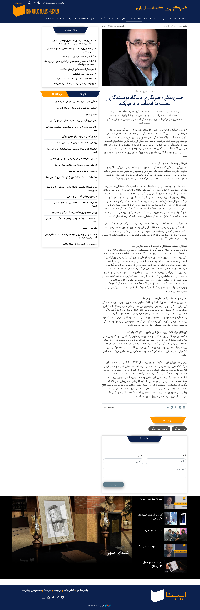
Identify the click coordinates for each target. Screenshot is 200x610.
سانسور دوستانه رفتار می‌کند (149, 546)
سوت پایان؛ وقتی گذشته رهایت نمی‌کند (80, 196)
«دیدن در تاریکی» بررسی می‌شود (83, 171)
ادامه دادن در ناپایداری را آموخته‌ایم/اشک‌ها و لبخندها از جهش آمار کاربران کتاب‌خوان (71, 236)
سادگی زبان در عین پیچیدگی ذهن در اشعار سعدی (76, 101)
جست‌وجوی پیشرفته (32, 590)
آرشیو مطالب (82, 590)
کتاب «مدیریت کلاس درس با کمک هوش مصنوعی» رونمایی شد (71, 128)
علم (145, 19)
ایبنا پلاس (71, 19)
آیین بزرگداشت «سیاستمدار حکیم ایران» (149, 517)
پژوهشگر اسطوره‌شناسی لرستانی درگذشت (77, 69)
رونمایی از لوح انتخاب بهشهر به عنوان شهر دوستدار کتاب (73, 142)
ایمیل (140, 455)
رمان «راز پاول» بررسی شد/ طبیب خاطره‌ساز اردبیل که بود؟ (72, 120)
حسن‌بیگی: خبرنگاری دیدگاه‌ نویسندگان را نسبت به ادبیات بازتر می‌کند (144, 100)
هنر (169, 19)
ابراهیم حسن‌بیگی (159, 429)
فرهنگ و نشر (103, 19)
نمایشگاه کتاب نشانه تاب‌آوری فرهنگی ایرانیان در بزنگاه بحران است (71, 150)
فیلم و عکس (47, 19)
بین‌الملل (161, 19)
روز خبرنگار (179, 429)
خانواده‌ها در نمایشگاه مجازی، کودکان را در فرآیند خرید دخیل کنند (71, 220)
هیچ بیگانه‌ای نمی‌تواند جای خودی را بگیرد (79, 136)
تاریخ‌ (152, 19)
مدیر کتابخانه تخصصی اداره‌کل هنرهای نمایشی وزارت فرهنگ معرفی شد (72, 188)
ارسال (113, 484)
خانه (184, 19)
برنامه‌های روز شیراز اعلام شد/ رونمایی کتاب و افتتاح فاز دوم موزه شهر (70, 50)
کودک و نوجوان (169, 26)
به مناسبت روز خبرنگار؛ (144, 92)
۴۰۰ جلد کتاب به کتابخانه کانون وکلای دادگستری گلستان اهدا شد (71, 179)
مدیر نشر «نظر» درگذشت (83, 74)
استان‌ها (60, 19)
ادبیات (177, 19)
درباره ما (57, 590)
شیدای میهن (91, 114)
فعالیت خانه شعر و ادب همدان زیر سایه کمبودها (77, 108)
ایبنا (162, 9)
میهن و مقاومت (86, 19)
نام (184, 455)
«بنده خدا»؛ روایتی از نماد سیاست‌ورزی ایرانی (75, 79)
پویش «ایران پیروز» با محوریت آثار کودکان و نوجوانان (74, 212)
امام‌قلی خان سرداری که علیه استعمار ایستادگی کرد (76, 165)
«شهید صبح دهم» (153, 531)
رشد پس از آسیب (90, 228)
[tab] (83, 94)
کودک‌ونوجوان (134, 19)
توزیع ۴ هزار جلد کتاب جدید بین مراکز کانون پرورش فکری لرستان (72, 204)
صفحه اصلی (183, 26)
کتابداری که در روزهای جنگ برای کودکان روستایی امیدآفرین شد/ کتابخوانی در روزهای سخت (73, 42)
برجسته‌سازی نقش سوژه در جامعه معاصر (80, 244)
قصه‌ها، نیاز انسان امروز (151, 499)
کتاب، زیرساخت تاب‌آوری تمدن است (78, 56)
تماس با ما (69, 590)
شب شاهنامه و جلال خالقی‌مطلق (152, 564)
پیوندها (47, 590)
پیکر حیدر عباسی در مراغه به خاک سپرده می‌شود (74, 83)
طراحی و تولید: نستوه (99, 605)
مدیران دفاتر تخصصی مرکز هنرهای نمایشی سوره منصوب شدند (70, 158)
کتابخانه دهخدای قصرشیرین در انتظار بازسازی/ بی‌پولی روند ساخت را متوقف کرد (69, 63)
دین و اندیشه (118, 19)
